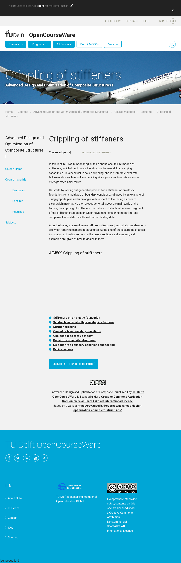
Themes (14, 44)
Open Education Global (70, 501)
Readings (18, 211)
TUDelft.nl (14, 508)
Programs (38, 44)
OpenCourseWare (52, 34)
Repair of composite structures (74, 340)
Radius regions (63, 349)
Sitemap (13, 537)
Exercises (18, 190)
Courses (23, 112)
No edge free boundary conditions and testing (84, 345)
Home (9, 112)
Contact (132, 21)
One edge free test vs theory (73, 336)
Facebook (8, 458)
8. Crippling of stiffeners (97, 152)
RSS (26, 458)
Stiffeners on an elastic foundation (76, 317)
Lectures (146, 112)
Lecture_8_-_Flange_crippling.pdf (73, 363)
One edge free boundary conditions (77, 331)
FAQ (145, 21)
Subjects (10, 222)
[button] (172, 10)
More (111, 44)
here (41, 5)
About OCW (113, 21)
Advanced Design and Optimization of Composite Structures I (71, 112)
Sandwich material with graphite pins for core (83, 322)
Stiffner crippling (64, 327)
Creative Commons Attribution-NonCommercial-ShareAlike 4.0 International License (120, 521)
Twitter (17, 458)
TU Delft (44, 458)
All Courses (64, 44)
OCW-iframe (98, 286)
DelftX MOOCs (89, 44)
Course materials (125, 112)
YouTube (35, 458)
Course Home (13, 169)
